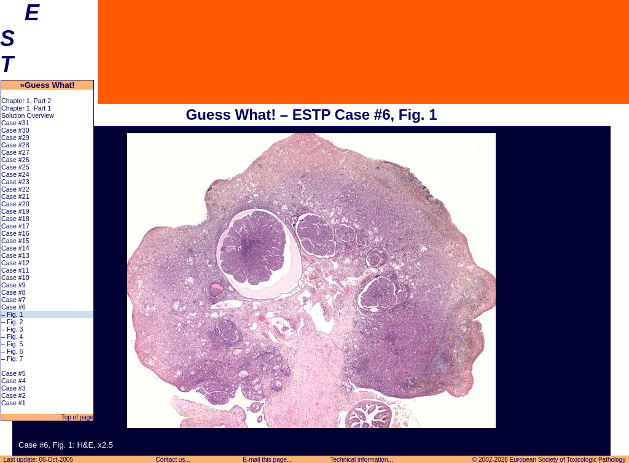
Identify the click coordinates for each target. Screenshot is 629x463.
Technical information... (362, 459)
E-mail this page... (267, 459)
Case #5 (13, 373)
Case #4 (13, 380)
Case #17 (15, 226)
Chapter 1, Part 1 (26, 108)
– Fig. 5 (12, 344)
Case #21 (15, 196)
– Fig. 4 (12, 336)
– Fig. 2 (12, 321)
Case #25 (15, 167)
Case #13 (15, 255)
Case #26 (15, 159)
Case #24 (15, 174)
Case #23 (15, 181)
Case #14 (15, 248)
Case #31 (15, 122)
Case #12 (15, 263)
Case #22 (15, 189)
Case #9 (13, 285)
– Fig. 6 (12, 351)
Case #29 (15, 137)
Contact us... (173, 459)
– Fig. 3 (12, 329)
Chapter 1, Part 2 (26, 100)
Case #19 (15, 211)
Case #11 (15, 270)
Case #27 (15, 152)
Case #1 (13, 403)
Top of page (76, 417)
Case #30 (15, 130)
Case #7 (13, 299)
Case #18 (15, 218)
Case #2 (13, 395)
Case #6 (13, 307)
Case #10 (15, 277)
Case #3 (13, 388)
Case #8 (13, 292)
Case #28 (15, 145)
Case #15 (15, 240)
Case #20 (15, 204)
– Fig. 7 (12, 358)
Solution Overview (27, 115)
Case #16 (15, 233)
